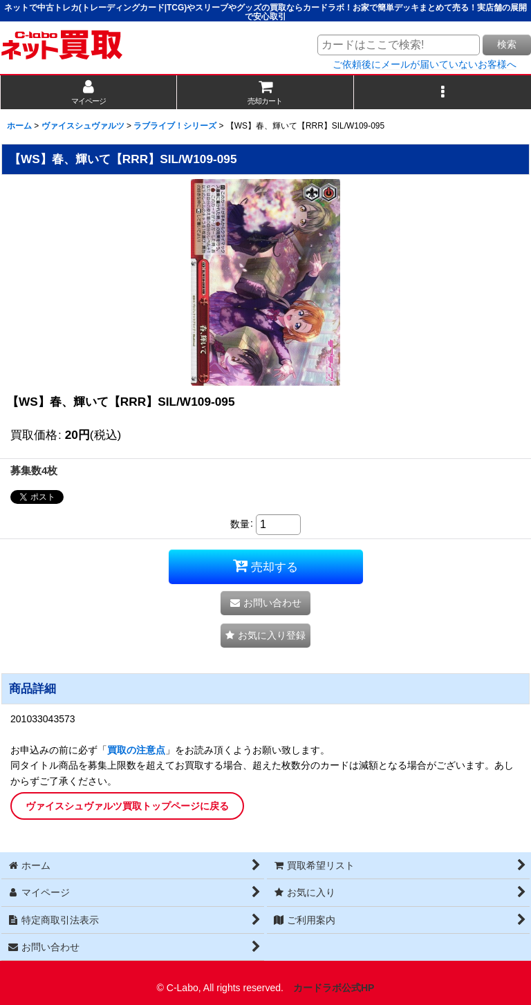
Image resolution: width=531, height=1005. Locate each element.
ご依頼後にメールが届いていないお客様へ (424, 64)
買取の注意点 (136, 749)
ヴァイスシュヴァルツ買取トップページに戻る (127, 805)
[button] (442, 92)
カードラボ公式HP (334, 987)
